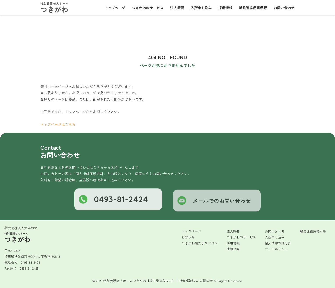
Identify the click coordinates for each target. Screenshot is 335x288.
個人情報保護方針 (278, 243)
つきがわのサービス (148, 7)
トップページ (114, 7)
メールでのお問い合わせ (214, 203)
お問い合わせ (284, 7)
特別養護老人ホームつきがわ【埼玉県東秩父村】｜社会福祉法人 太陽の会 (158, 280)
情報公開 (233, 249)
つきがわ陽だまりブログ (200, 243)
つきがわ (54, 8)
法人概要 (177, 7)
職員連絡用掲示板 (253, 7)
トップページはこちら (57, 124)
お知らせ (188, 237)
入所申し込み (201, 7)
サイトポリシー (276, 249)
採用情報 (225, 7)
